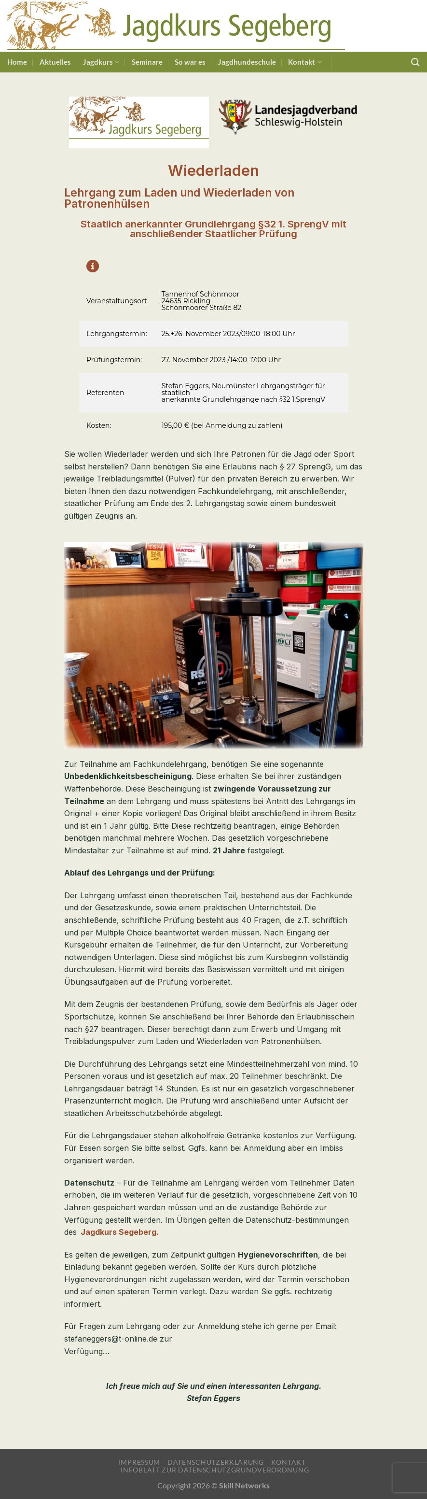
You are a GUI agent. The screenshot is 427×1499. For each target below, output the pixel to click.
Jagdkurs (101, 62)
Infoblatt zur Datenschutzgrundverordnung (215, 1470)
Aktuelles (55, 62)
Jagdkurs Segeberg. (120, 1232)
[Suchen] (415, 62)
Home (17, 62)
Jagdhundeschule (247, 62)
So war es (190, 62)
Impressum (139, 1462)
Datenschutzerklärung (215, 1462)
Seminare (147, 62)
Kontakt (304, 62)
